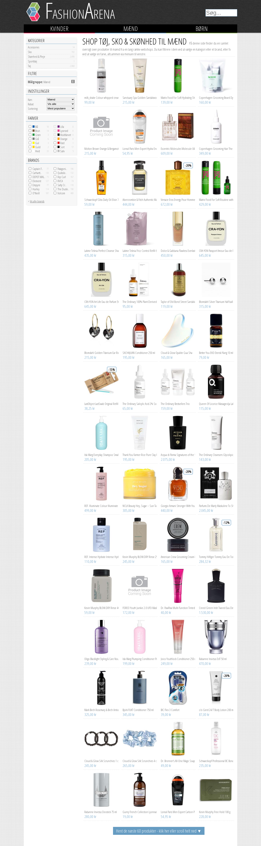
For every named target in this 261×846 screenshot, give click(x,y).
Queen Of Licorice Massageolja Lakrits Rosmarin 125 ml (216, 404)
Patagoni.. (62, 169)
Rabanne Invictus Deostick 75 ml (100, 812)
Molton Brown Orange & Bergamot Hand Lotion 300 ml (101, 149)
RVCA (60, 181)
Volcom (61, 193)
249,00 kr (167, 663)
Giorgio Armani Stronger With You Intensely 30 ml (178, 506)
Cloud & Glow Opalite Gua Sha (176, 353)
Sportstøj (51, 61)
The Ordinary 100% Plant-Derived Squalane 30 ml (140, 302)
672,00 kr (167, 204)
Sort (61, 147)
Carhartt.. (37, 173)
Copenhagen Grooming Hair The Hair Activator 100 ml (216, 149)
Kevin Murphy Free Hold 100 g (214, 812)
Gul (36, 143)
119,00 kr (167, 306)
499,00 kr (90, 510)
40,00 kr (166, 612)
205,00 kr (90, 459)
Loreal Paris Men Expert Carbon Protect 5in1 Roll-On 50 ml (178, 812)
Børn (202, 28)
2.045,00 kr (206, 510)
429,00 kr (205, 204)
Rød (61, 143)
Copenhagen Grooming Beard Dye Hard (216, 98)
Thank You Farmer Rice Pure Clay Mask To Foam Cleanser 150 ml (140, 455)
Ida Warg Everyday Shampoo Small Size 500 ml (101, 455)
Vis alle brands (37, 201)
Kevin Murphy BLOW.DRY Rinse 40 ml (101, 608)
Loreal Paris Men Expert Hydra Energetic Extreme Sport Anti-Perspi (140, 149)
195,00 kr (129, 357)
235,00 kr (205, 765)
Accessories (51, 47)
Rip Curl (62, 177)
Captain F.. (38, 169)
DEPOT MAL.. (39, 177)
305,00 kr (129, 510)
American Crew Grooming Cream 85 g (178, 557)
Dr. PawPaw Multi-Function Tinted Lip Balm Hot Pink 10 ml (178, 608)
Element (37, 181)
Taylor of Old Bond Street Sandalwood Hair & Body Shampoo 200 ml (178, 302)
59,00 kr (89, 204)
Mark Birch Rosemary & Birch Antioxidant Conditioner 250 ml (101, 710)
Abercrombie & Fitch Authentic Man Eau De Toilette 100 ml (140, 200)
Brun (36, 131)
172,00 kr (129, 612)
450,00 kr (167, 255)
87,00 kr (204, 714)
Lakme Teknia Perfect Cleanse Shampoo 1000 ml (101, 251)
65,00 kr (128, 408)
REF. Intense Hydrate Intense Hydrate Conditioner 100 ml (101, 557)
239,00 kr (90, 663)
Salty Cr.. (62, 185)
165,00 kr (167, 357)
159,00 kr (167, 408)
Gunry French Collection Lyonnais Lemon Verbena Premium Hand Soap (140, 812)
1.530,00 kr (206, 612)
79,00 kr (204, 357)
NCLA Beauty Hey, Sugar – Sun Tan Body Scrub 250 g (140, 506)
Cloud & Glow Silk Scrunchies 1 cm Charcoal (101, 761)
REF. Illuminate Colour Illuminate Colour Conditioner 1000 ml (101, 506)
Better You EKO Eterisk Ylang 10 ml (216, 353)
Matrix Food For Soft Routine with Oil (216, 200)
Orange (62, 139)
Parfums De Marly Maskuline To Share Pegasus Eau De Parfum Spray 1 (216, 506)
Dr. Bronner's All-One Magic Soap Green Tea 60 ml (178, 761)
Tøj (51, 66)
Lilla (61, 127)
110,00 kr (90, 561)
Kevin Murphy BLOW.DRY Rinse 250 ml (140, 557)
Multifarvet (64, 135)
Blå (35, 127)
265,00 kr (129, 765)
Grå (36, 139)
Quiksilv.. (62, 173)
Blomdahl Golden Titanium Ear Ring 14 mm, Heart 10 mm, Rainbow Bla (101, 353)
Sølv (61, 151)
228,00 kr (205, 816)
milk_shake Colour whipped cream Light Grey (101, 98)
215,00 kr (129, 102)
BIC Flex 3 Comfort (170, 710)
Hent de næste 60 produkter (158, 831)
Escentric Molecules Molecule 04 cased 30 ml (178, 149)
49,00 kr (166, 765)
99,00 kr (89, 102)
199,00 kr (129, 663)
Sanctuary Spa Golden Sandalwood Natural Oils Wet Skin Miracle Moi (140, 98)
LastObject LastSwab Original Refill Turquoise (101, 404)
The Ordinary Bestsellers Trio (175, 404)
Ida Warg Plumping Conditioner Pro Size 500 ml (140, 659)
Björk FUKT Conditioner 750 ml (138, 710)
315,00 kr (129, 255)
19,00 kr (128, 816)
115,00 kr (205, 408)
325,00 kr (90, 714)
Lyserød (63, 131)
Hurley (36, 189)
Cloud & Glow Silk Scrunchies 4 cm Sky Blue (140, 761)
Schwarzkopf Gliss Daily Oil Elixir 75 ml (101, 200)
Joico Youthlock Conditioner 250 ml (178, 659)
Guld (36, 147)
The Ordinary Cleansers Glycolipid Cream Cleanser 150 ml (216, 455)
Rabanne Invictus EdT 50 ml (213, 659)
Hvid (36, 151)
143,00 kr (205, 459)
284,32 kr (205, 561)
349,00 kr (205, 153)
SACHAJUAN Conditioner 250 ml (139, 353)
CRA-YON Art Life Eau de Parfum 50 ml (101, 302)
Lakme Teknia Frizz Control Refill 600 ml (140, 251)
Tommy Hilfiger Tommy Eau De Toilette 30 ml (216, 557)
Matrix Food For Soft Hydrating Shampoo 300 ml (178, 98)
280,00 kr (90, 816)
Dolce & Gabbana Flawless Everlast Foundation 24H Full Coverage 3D (178, 251)
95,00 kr (128, 306)
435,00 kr (90, 255)
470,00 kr (205, 663)
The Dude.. (63, 189)
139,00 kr (167, 102)
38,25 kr (89, 408)
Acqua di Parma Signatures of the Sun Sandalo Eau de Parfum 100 (178, 455)
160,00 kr (205, 102)
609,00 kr (167, 153)
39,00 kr (166, 714)
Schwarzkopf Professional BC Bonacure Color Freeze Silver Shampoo (216, 761)
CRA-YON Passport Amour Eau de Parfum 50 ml (216, 251)
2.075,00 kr (168, 459)
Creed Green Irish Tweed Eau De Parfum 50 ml (216, 608)
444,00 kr (129, 204)
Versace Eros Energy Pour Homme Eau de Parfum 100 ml (178, 200)
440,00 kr (167, 510)
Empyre (36, 185)
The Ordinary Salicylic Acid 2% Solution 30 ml (140, 404)
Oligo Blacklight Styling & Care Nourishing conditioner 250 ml (101, 659)
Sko (51, 52)
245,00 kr (129, 561)
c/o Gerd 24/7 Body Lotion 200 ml (216, 710)
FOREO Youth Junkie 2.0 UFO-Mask (140, 608)
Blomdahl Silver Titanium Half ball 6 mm (216, 302)
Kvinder (59, 28)
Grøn (37, 135)
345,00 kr (129, 714)
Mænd (130, 28)
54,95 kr (128, 153)
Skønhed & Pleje (51, 56)
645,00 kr (205, 255)
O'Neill (36, 193)
